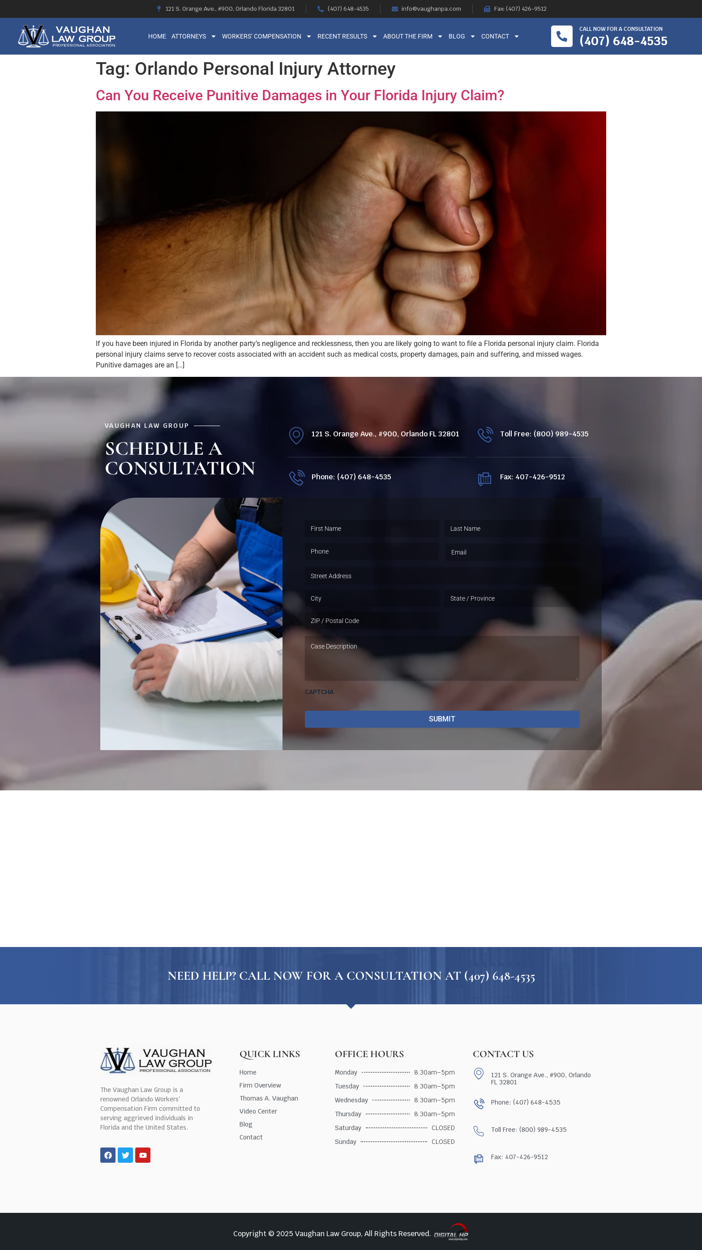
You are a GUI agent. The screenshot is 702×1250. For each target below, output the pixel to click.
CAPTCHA (319, 691)
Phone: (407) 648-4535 (351, 477)
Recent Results (347, 36)
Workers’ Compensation (267, 36)
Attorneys (194, 36)
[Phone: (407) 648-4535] (296, 478)
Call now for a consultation (621, 29)
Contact (500, 36)
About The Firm (413, 36)
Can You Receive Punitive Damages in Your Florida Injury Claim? (300, 95)
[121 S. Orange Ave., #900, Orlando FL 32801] (296, 435)
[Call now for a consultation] (562, 36)
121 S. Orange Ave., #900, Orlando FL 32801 (385, 434)
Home (157, 36)
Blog (462, 36)
